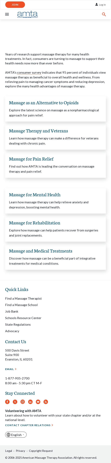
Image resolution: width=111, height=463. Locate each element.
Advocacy (12, 331)
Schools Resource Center (23, 318)
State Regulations (18, 324)
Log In (102, 4)
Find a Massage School (21, 305)
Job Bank (11, 311)
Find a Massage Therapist (23, 298)
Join (15, 4)
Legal (8, 450)
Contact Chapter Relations (28, 425)
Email (9, 369)
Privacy (20, 450)
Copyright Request (41, 450)
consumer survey (29, 72)
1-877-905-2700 (17, 378)
